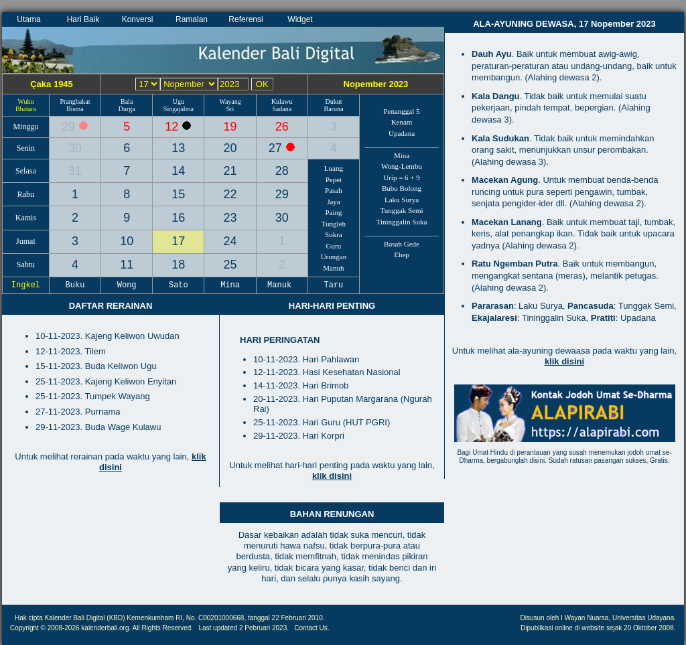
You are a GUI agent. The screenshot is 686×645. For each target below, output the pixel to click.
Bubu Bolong (401, 188)
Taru (333, 285)
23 (230, 217)
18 (178, 264)
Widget (299, 19)
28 (282, 170)
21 (230, 170)
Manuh (333, 268)
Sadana (281, 109)
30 (75, 148)
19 (230, 126)
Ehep (401, 254)
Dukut (333, 101)
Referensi (245, 19)
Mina (401, 155)
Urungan (334, 257)
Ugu (178, 101)
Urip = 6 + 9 (401, 177)
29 (70, 126)
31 (75, 170)
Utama (28, 19)
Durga (127, 109)
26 (282, 126)
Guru (334, 246)
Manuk (282, 285)
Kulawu (282, 101)
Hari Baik (83, 19)
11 (126, 264)
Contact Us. (311, 628)
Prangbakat (75, 101)
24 (230, 241)
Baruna (333, 109)
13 (178, 148)
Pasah (333, 190)
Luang (333, 168)
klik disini (332, 476)
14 (178, 170)
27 (277, 148)
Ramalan (192, 19)
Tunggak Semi (401, 210)
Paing (333, 212)
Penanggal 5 (401, 111)
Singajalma (178, 109)
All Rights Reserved (162, 628)
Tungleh (334, 224)
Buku (75, 285)
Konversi (137, 19)
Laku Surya (402, 200)
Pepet (334, 179)
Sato (178, 285)
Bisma (75, 109)
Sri (230, 109)
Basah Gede (401, 244)
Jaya (333, 202)
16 (178, 217)
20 (230, 148)
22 (230, 194)
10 (126, 241)
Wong (126, 285)
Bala (127, 101)
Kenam (402, 122)
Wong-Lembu (401, 166)
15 (178, 194)
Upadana (402, 133)
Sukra (333, 234)
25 (230, 264)
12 (173, 126)
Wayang (230, 101)
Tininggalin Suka (401, 222)
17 (178, 241)
